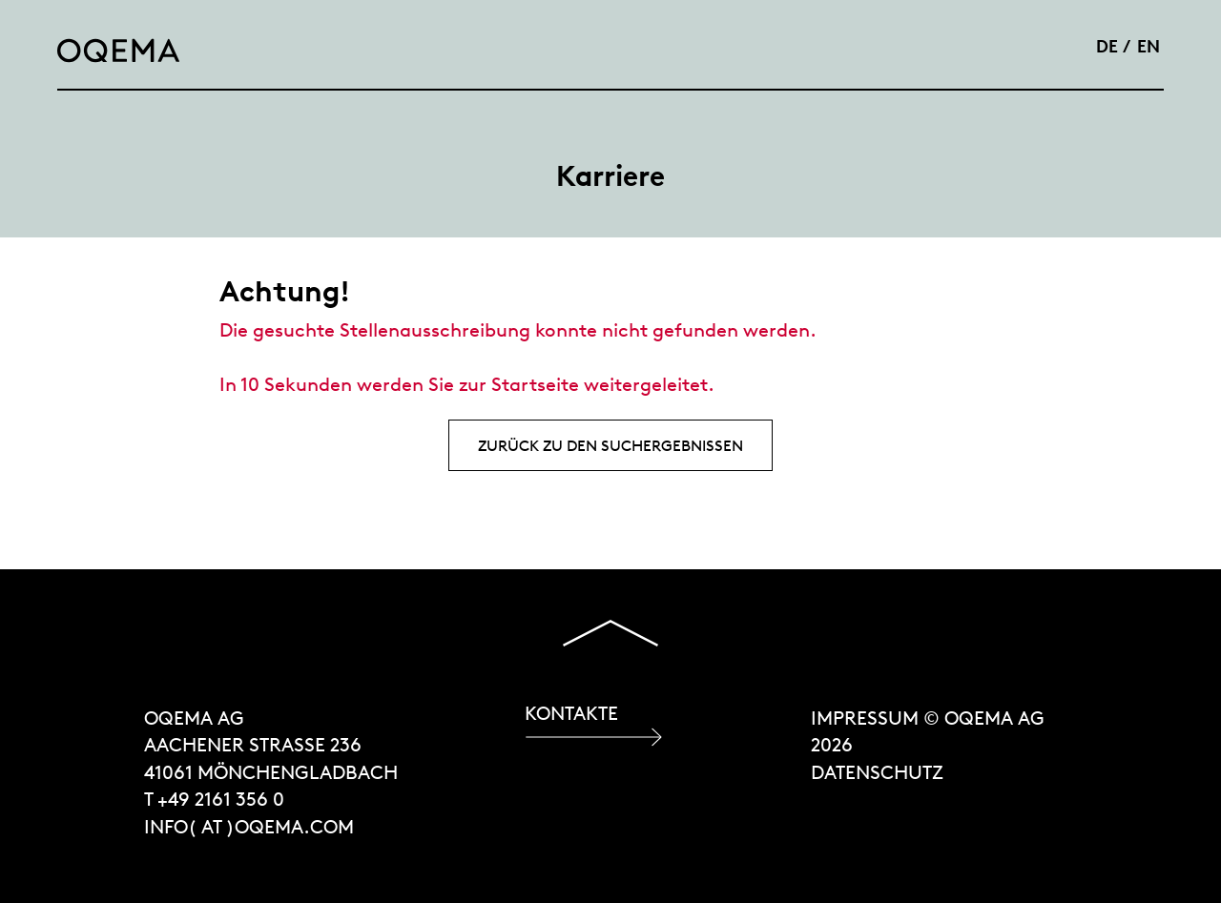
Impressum (865, 717)
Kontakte (571, 713)
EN (1148, 45)
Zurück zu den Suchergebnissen (610, 445)
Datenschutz (877, 772)
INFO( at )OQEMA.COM (249, 826)
